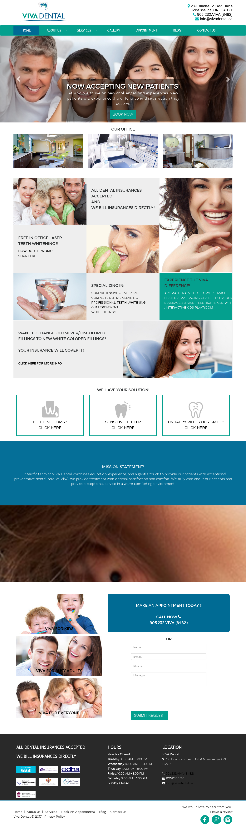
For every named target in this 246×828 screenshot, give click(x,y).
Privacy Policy (54, 816)
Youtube (216, 819)
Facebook (204, 819)
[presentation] (160, 696)
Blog (177, 30)
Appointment (146, 30)
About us (54, 30)
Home (26, 30)
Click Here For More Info (40, 363)
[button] (18, 79)
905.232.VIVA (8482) (215, 14)
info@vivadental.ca (216, 19)
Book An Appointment (78, 812)
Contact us (206, 30)
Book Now (123, 114)
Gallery (113, 30)
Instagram (227, 819)
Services (84, 30)
